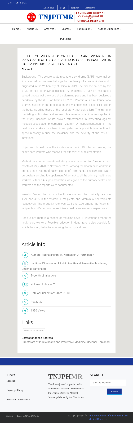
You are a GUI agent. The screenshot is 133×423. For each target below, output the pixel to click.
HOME (9, 416)
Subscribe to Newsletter (18, 399)
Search (66, 28)
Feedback (11, 381)
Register (75, 7)
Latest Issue (48, 7)
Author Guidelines (109, 28)
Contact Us (90, 7)
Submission (84, 28)
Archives (50, 28)
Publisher (66, 38)
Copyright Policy (15, 390)
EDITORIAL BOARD (28, 416)
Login (62, 7)
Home (16, 28)
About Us (32, 28)
